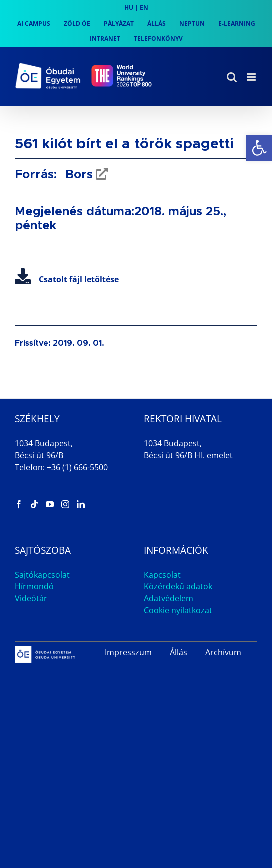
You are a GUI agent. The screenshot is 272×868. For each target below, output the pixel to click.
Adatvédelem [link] (168, 598)
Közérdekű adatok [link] (178, 586)
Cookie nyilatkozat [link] (178, 610)
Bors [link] (77, 175)
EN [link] (144, 7)
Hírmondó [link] (34, 586)
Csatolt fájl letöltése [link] (67, 279)
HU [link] (128, 7)
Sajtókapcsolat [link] (42, 574)
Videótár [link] (31, 598)
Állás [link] (178, 652)
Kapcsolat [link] (162, 574)
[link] (259, 148)
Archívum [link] (223, 652)
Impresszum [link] (128, 652)
